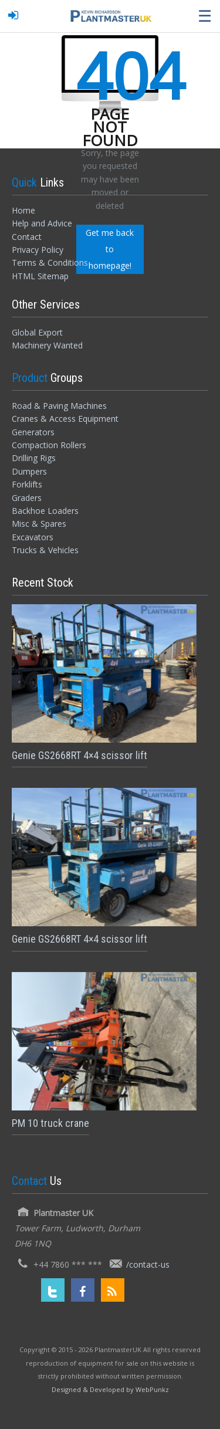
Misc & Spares (39, 523)
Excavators (32, 537)
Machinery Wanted (47, 345)
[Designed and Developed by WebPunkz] (110, 1388)
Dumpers (29, 471)
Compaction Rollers (49, 445)
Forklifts (27, 484)
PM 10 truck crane (50, 1123)
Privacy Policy (37, 249)
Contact (27, 236)
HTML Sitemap (40, 276)
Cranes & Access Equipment (65, 418)
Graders (27, 497)
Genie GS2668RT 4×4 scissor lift (79, 755)
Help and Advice (42, 223)
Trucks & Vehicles (45, 550)
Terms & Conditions (50, 262)
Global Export (37, 332)
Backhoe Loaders (45, 510)
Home (23, 210)
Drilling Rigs (34, 457)
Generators (33, 432)
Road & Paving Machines (59, 405)
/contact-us (148, 1264)
